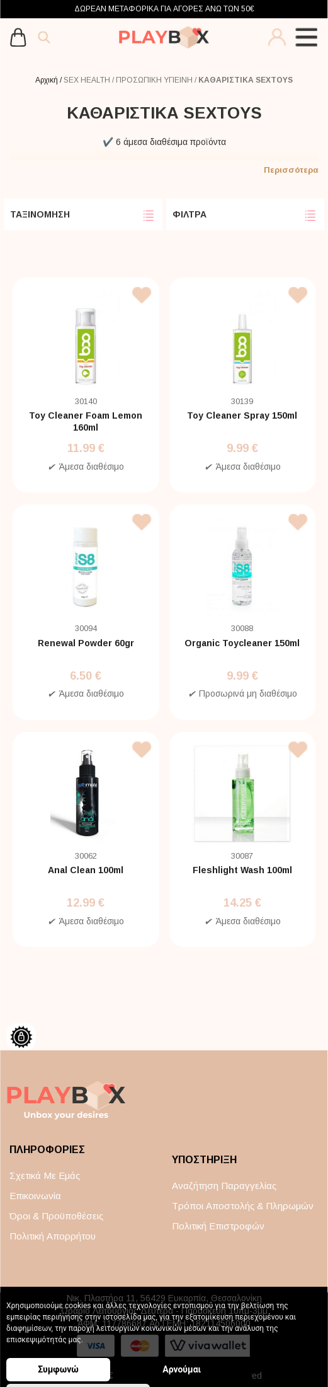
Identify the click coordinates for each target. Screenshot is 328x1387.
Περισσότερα (291, 170)
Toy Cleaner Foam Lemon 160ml (85, 421)
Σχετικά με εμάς (44, 1175)
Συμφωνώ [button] (58, 1369)
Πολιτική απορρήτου (52, 1236)
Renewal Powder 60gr (86, 643)
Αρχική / (49, 80)
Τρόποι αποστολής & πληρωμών (243, 1205)
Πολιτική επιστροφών (218, 1226)
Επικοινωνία (35, 1195)
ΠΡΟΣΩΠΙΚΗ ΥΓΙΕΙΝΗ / (157, 80)
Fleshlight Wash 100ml (242, 870)
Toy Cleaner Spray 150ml (242, 415)
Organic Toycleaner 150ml (242, 643)
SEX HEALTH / (90, 80)
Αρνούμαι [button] (151, 1369)
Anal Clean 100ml (85, 870)
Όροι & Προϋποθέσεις (56, 1215)
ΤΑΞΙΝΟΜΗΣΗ (83, 215)
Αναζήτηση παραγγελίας (224, 1185)
